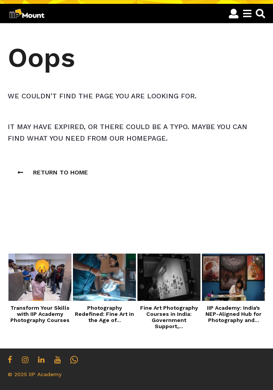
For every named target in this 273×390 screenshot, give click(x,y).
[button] (233, 13)
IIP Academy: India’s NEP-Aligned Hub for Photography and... (233, 314)
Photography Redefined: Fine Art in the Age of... (104, 314)
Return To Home (53, 172)
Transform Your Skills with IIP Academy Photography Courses (39, 314)
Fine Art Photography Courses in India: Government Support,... (169, 317)
